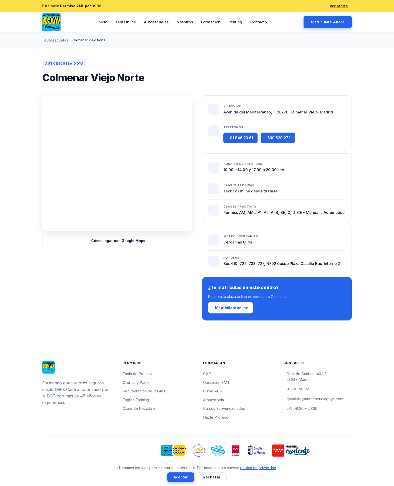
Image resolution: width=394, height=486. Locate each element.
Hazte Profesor (216, 417)
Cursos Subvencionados (224, 408)
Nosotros (185, 22)
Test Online (125, 22)
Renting (235, 22)
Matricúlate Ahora (327, 22)
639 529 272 (278, 137)
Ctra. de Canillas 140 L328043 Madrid (306, 376)
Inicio (102, 22)
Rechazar (211, 477)
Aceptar (181, 477)
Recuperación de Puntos (144, 391)
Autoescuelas (156, 22)
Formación (210, 22)
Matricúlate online (231, 308)
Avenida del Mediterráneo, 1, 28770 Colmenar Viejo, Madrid (278, 112)
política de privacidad (258, 468)
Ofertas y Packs (137, 382)
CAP (207, 373)
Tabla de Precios (137, 373)
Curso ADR (212, 391)
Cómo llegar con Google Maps (118, 240)
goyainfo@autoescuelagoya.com (314, 398)
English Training (136, 399)
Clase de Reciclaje (139, 408)
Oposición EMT (216, 382)
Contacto (258, 22)
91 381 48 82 (297, 389)
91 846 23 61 (241, 137)
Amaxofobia (213, 399)
